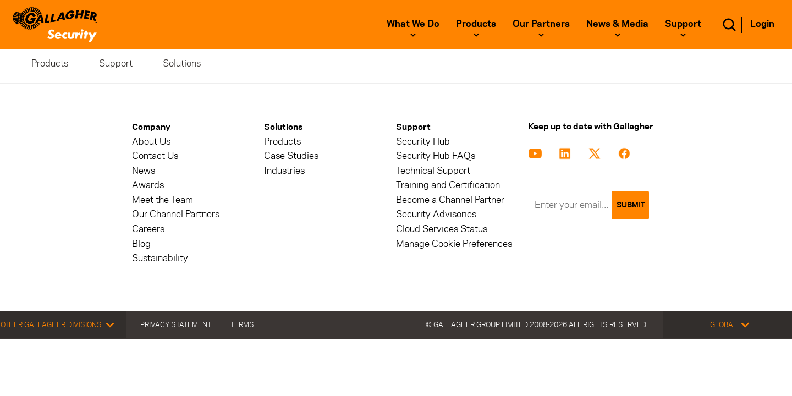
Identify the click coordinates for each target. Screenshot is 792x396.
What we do (413, 23)
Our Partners (541, 23)
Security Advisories (436, 214)
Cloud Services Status (441, 229)
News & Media (617, 23)
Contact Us (155, 156)
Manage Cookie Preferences (454, 244)
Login (762, 23)
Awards (148, 185)
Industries (284, 170)
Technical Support (433, 170)
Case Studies (291, 156)
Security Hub (423, 141)
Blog (141, 244)
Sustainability (160, 258)
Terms (242, 324)
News (143, 170)
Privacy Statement (175, 324)
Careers (148, 229)
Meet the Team (162, 200)
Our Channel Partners (175, 214)
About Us (151, 141)
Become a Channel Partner (450, 200)
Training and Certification (448, 185)
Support (683, 23)
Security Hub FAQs (435, 156)
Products (476, 23)
